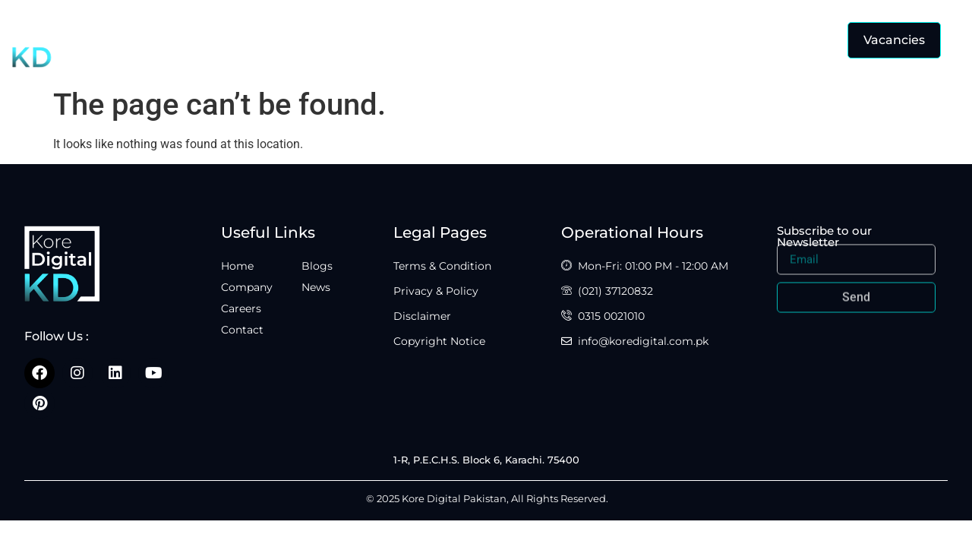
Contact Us (555, 39)
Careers (467, 39)
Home (303, 39)
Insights (650, 40)
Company (382, 39)
